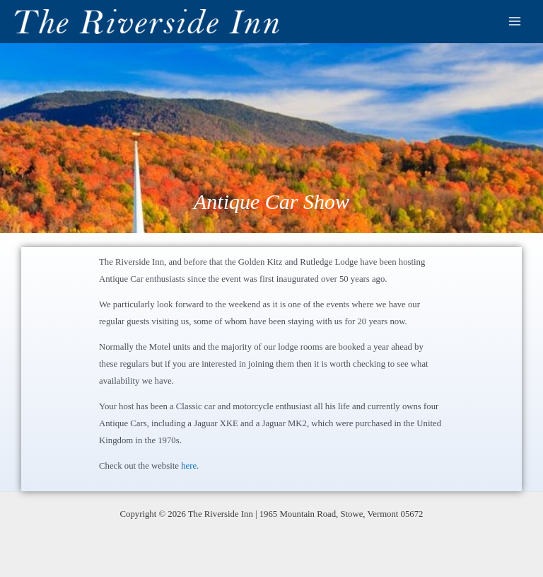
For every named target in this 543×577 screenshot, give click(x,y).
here (189, 466)
